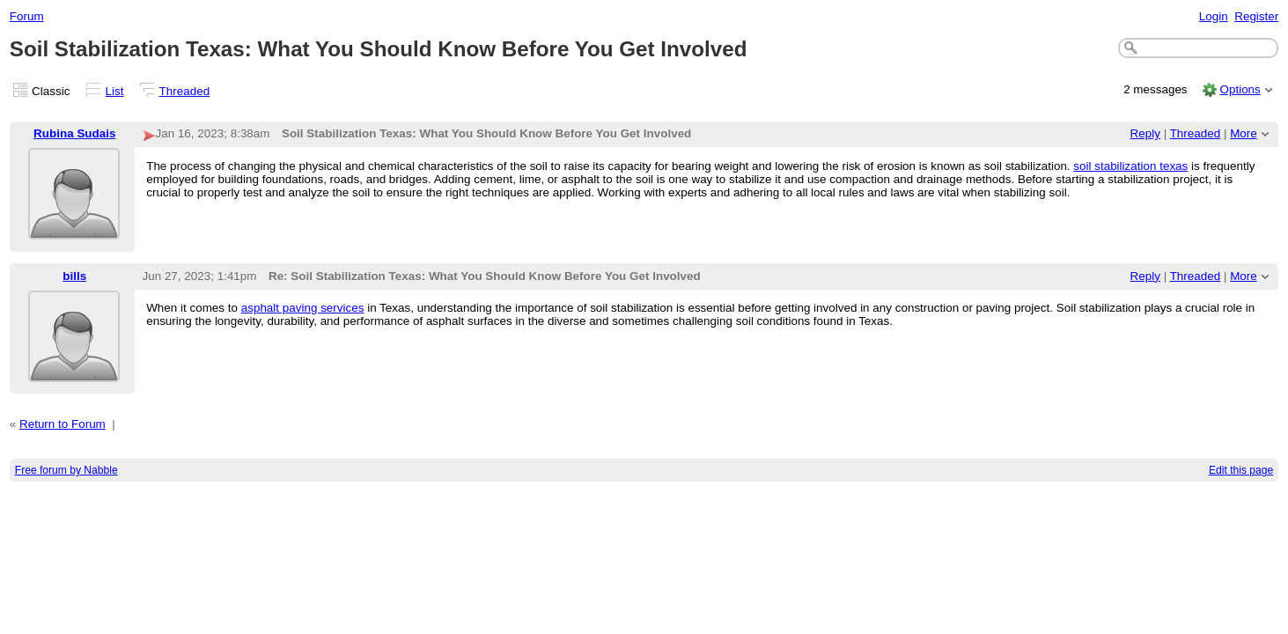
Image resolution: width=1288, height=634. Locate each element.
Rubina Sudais (74, 133)
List (115, 91)
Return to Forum (62, 424)
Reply (1145, 133)
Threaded (184, 91)
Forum (27, 16)
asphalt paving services (302, 307)
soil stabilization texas (1130, 166)
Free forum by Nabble (66, 470)
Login (1213, 16)
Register (1256, 16)
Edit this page (1241, 470)
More (1243, 133)
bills (74, 276)
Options (1239, 89)
